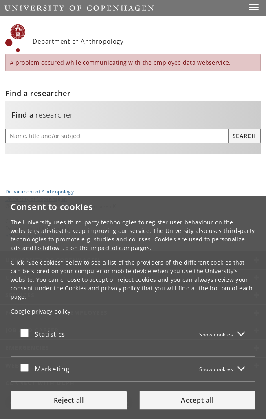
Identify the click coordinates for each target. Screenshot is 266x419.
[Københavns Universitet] (15, 38)
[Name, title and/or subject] (117, 136)
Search (244, 136)
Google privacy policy (40, 311)
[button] (254, 7)
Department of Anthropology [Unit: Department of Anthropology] (39, 191)
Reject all (69, 400)
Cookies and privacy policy (102, 288)
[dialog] (133, 307)
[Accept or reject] (26, 332)
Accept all (197, 400)
